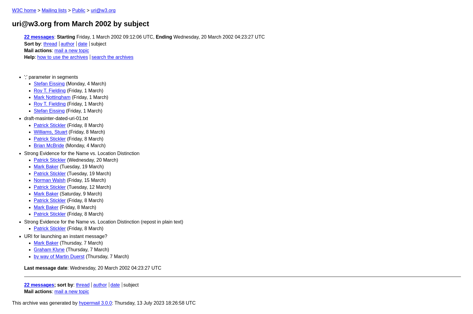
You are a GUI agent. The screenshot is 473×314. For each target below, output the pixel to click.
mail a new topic (71, 50)
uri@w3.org (103, 10)
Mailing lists (54, 10)
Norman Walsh (49, 180)
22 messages (39, 37)
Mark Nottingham (52, 97)
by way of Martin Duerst (59, 256)
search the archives (113, 57)
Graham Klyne (49, 249)
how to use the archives (62, 57)
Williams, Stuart (50, 132)
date (82, 43)
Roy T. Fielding (50, 90)
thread (50, 43)
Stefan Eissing (49, 83)
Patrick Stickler (50, 125)
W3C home (24, 10)
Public (78, 10)
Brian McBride (49, 145)
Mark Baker (46, 166)
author (67, 43)
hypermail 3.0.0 (95, 303)
